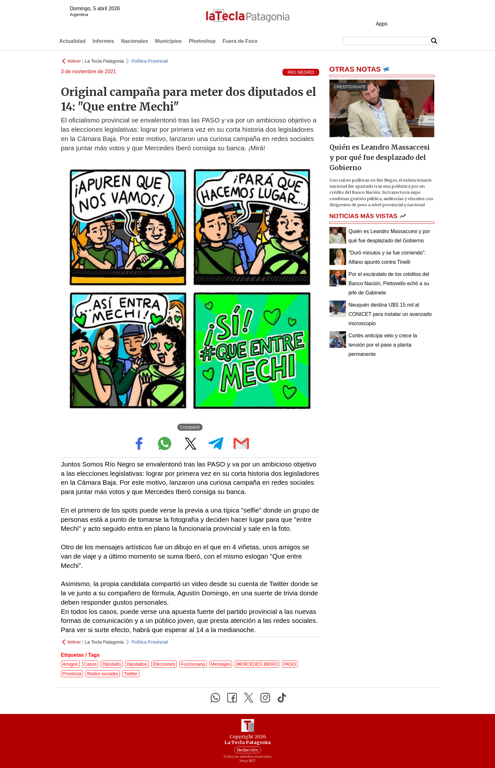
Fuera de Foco (239, 41)
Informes (103, 41)
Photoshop (202, 41)
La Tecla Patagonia (104, 61)
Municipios (168, 41)
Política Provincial (149, 61)
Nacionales (134, 41)
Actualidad (72, 41)
